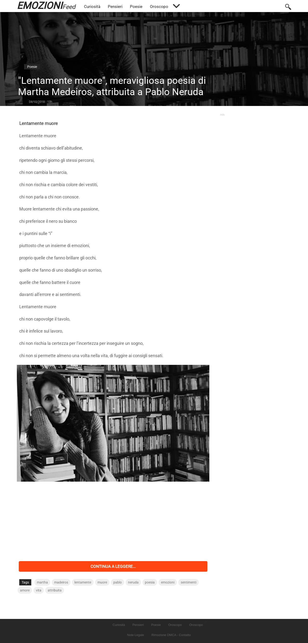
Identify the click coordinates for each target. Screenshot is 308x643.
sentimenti (188, 582)
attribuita (55, 590)
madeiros (61, 582)
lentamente (82, 582)
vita (38, 590)
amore (25, 590)
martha (42, 582)
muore (102, 582)
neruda (133, 582)
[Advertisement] (113, 521)
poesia (150, 582)
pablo (117, 582)
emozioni (167, 582)
